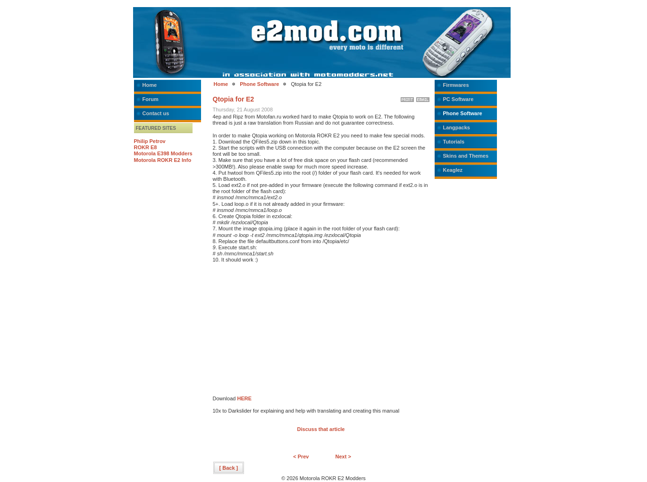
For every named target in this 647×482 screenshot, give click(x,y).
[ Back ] (228, 468)
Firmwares (456, 85)
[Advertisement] (292, 329)
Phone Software (259, 84)
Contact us (156, 113)
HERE (244, 398)
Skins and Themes (466, 156)
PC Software (458, 99)
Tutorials (454, 141)
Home (150, 85)
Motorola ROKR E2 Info (163, 160)
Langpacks (456, 127)
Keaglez (453, 170)
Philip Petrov (150, 141)
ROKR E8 (145, 147)
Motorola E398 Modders (163, 153)
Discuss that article (321, 429)
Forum (151, 99)
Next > (343, 456)
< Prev (301, 456)
